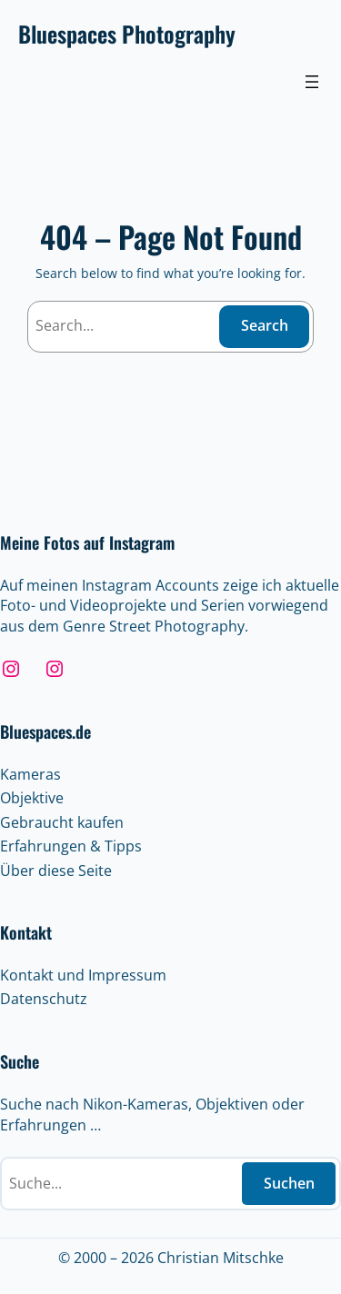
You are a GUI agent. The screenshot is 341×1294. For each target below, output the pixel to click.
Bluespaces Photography (127, 33)
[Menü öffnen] (312, 82)
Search (264, 325)
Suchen (289, 1183)
